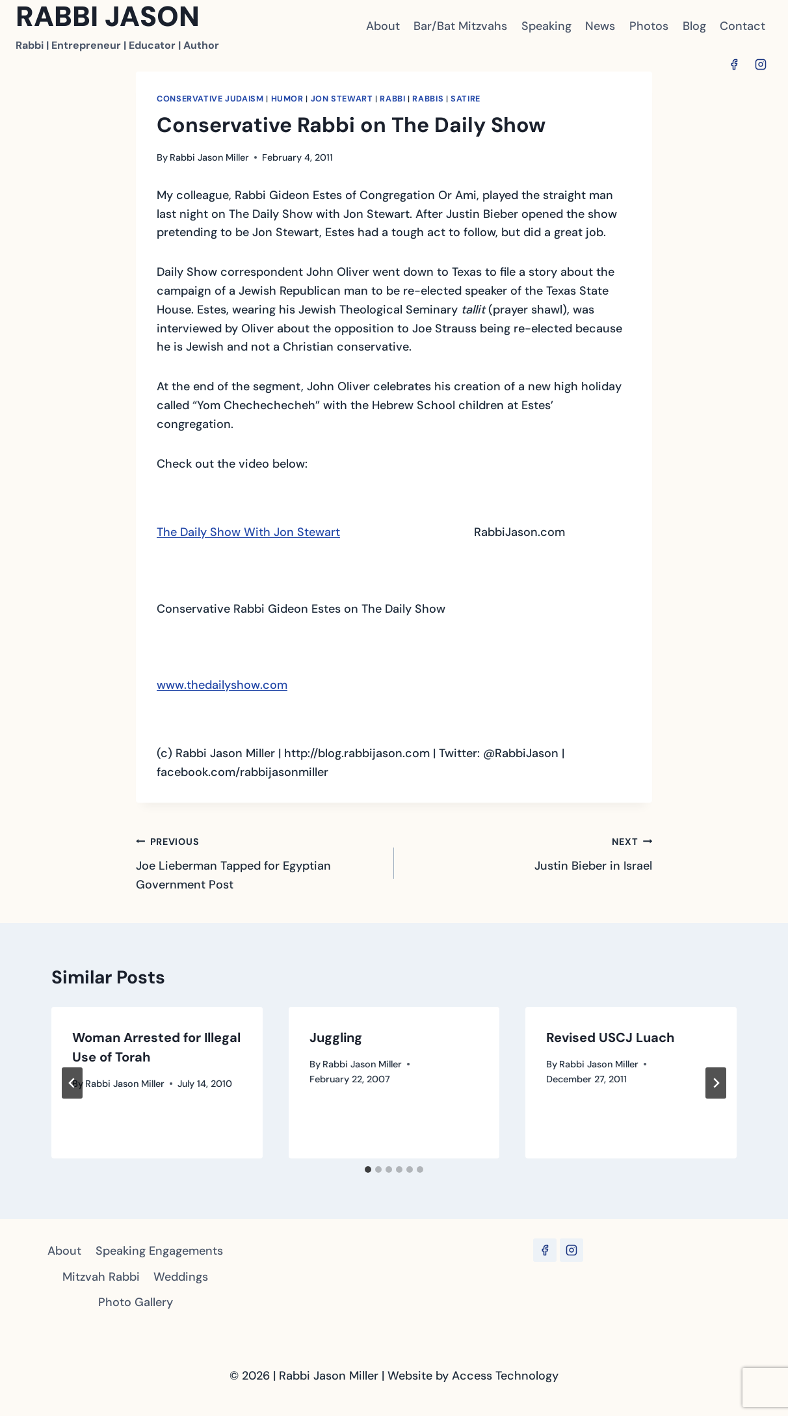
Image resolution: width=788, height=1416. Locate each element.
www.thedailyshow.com (222, 685)
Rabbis (427, 99)
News (600, 26)
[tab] (368, 1169)
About (383, 26)
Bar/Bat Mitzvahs (460, 26)
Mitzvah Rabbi (101, 1277)
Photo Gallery (135, 1302)
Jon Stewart (342, 99)
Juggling (335, 1037)
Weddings (180, 1277)
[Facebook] (734, 64)
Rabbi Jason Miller (209, 157)
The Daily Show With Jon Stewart (248, 532)
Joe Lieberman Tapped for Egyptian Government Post (259, 862)
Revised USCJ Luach (610, 1037)
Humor (287, 99)
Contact (742, 26)
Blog (694, 26)
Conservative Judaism (210, 99)
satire (465, 99)
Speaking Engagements (159, 1251)
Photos (648, 26)
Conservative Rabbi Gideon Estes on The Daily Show (301, 609)
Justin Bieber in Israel (529, 853)
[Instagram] (760, 64)
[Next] (715, 1083)
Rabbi (392, 99)
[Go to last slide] (72, 1083)
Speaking (546, 26)
